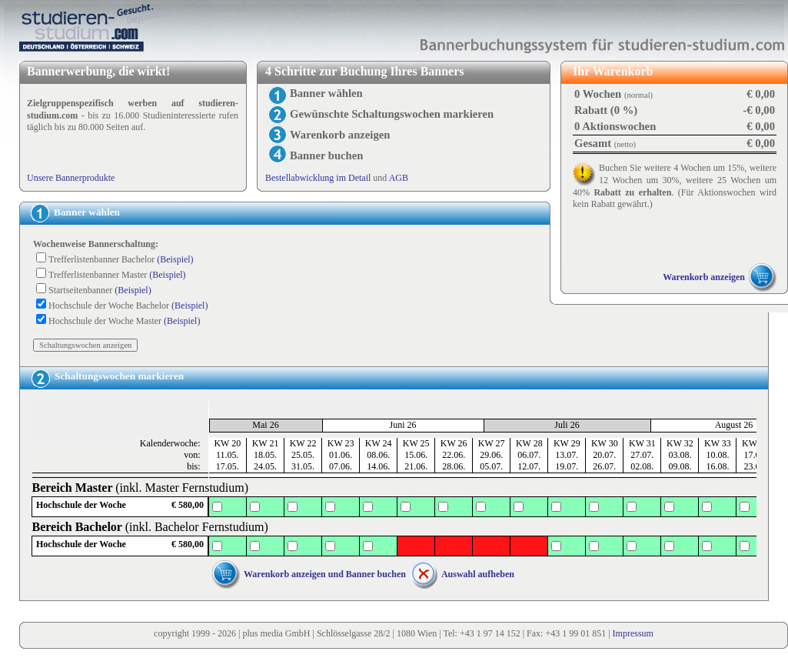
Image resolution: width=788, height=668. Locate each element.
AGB (398, 177)
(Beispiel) (175, 259)
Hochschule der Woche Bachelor (128, 305)
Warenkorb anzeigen (704, 277)
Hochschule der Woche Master (124, 321)
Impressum (633, 633)
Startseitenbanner (99, 290)
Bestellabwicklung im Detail (318, 177)
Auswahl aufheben (477, 574)
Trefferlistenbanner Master (117, 274)
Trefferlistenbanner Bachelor (121, 259)
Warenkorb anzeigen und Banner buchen (325, 574)
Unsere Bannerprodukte (71, 177)
